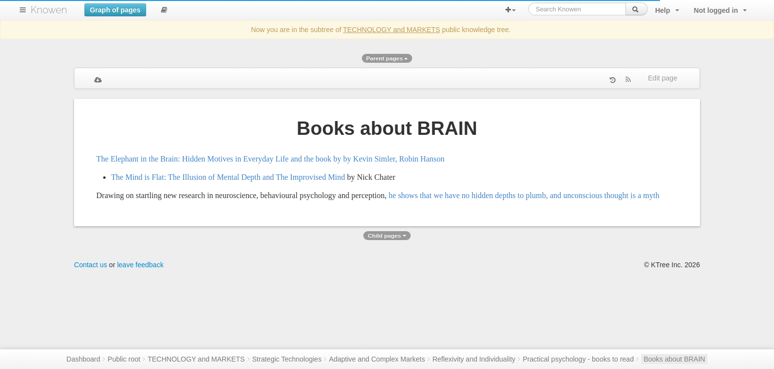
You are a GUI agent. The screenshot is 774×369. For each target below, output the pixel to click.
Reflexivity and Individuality (473, 359)
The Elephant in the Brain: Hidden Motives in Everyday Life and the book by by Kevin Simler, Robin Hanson (270, 159)
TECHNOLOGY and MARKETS (391, 30)
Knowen (49, 10)
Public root (124, 359)
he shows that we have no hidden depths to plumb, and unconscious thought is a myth (523, 195)
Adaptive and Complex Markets (377, 359)
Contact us (90, 265)
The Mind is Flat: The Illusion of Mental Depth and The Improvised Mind (228, 177)
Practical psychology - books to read (578, 359)
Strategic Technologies (287, 359)
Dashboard (84, 359)
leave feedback (140, 265)
